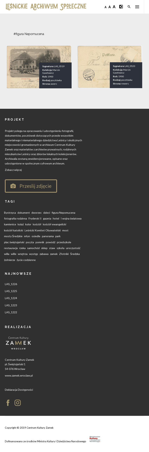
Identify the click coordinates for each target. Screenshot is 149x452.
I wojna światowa (71, 218)
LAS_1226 (11, 284)
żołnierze (9, 260)
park (58, 236)
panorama (48, 236)
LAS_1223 (11, 305)
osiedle (36, 236)
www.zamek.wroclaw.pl (19, 375)
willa (6, 253)
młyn (27, 236)
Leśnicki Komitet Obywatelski (43, 230)
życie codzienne (26, 260)
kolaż (21, 224)
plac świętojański (14, 242)
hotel (56, 218)
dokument (23, 212)
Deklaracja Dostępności (19, 389)
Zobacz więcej (13, 169)
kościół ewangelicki (54, 224)
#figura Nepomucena (29, 34)
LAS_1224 (11, 298)
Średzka (75, 253)
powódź (50, 242)
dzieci (46, 212)
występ (33, 253)
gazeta (47, 218)
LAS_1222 (11, 312)
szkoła (60, 248)
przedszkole (64, 242)
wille (13, 253)
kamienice (10, 224)
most (65, 230)
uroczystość (73, 248)
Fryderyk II (35, 218)
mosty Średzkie (13, 236)
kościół (37, 224)
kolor (28, 224)
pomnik (40, 242)
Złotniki (64, 253)
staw (52, 248)
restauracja (11, 248)
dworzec (36, 212)
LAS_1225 (11, 291)
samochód (33, 248)
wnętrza (23, 253)
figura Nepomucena (63, 212)
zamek (54, 253)
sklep (44, 248)
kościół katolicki (13, 230)
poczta (30, 242)
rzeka (22, 248)
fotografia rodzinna (15, 218)
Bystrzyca (10, 212)
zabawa (44, 253)
